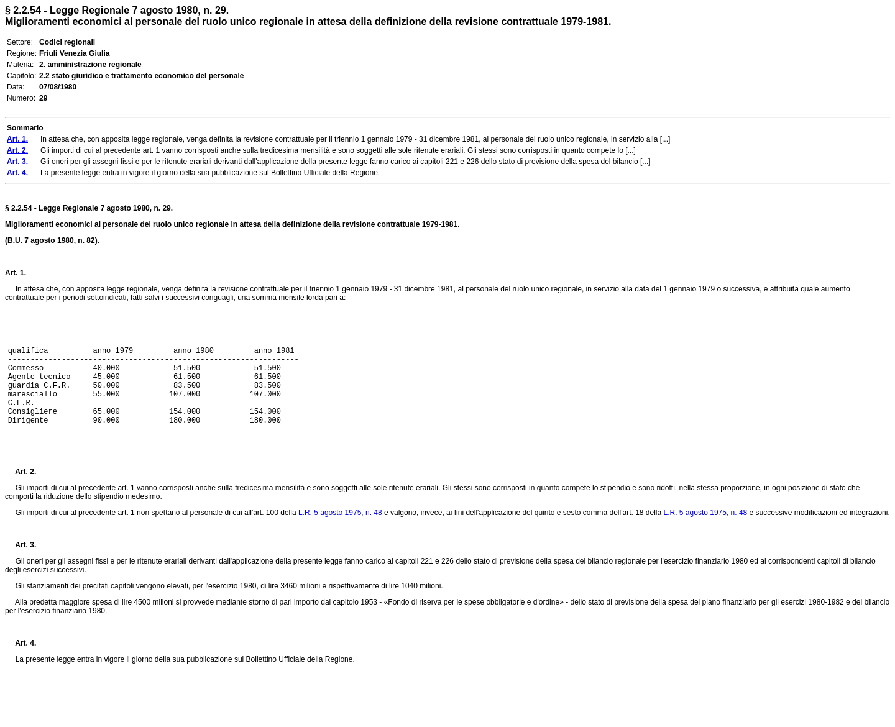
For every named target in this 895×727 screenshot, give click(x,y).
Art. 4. (20, 643)
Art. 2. (20, 471)
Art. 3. (20, 545)
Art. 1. (15, 272)
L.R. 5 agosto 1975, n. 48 (340, 512)
